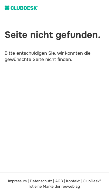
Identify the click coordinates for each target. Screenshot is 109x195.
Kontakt (73, 181)
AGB (59, 181)
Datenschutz (41, 181)
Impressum (17, 181)
